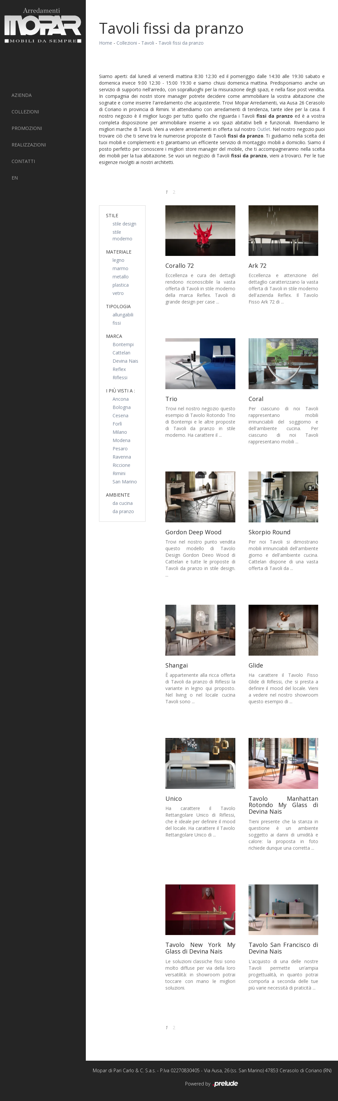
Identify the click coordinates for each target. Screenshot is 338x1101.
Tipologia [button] (118, 306)
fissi (117, 323)
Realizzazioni (29, 145)
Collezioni (25, 111)
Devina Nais (125, 361)
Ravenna (122, 457)
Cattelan (121, 352)
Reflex (119, 369)
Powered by (212, 1084)
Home (105, 43)
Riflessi (120, 377)
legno (118, 260)
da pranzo (123, 511)
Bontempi (123, 344)
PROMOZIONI (27, 128)
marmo (120, 268)
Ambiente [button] (118, 495)
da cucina (123, 503)
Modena (121, 440)
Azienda (22, 95)
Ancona (121, 399)
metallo (121, 276)
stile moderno (122, 235)
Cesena (120, 415)
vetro (118, 293)
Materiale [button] (118, 252)
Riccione (121, 465)
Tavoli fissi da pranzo (181, 43)
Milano (120, 432)
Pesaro (120, 448)
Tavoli (147, 43)
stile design (124, 224)
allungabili (123, 314)
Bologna (122, 407)
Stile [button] (112, 215)
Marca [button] (114, 336)
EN (15, 178)
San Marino (125, 481)
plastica (121, 285)
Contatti (23, 161)
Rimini (119, 473)
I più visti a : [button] (120, 390)
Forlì (117, 424)
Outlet (263, 129)
